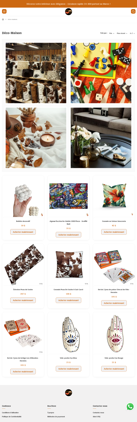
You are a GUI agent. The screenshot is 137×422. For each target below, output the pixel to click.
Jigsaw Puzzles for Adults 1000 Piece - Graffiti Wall (68, 222)
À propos (50, 412)
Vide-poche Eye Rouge (114, 358)
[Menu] (4, 12)
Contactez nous (98, 412)
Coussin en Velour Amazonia (114, 221)
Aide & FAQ (96, 416)
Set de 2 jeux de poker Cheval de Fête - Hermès (114, 291)
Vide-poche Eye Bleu (68, 358)
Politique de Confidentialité (11, 416)
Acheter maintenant (23, 232)
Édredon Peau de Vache (23, 289)
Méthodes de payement (56, 416)
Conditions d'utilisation (10, 412)
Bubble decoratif (23, 221)
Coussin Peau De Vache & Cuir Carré (68, 289)
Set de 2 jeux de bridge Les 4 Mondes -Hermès (23, 359)
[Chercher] (133, 12)
